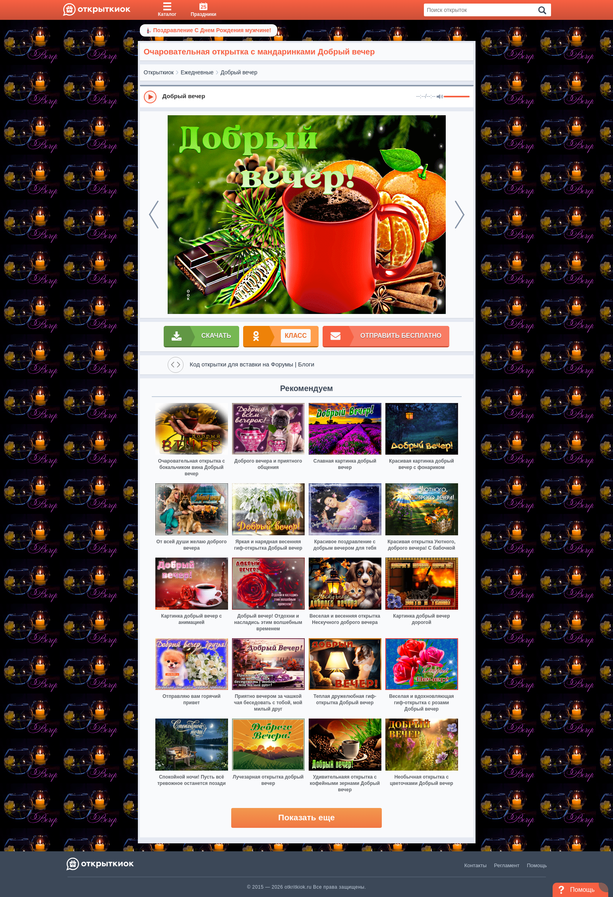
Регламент (507, 865)
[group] (307, 96)
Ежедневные (197, 72)
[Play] (150, 97)
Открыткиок (159, 72)
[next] (460, 214)
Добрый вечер (238, 72)
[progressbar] (457, 97)
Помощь (537, 865)
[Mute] (440, 97)
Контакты (475, 865)
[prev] (154, 214)
